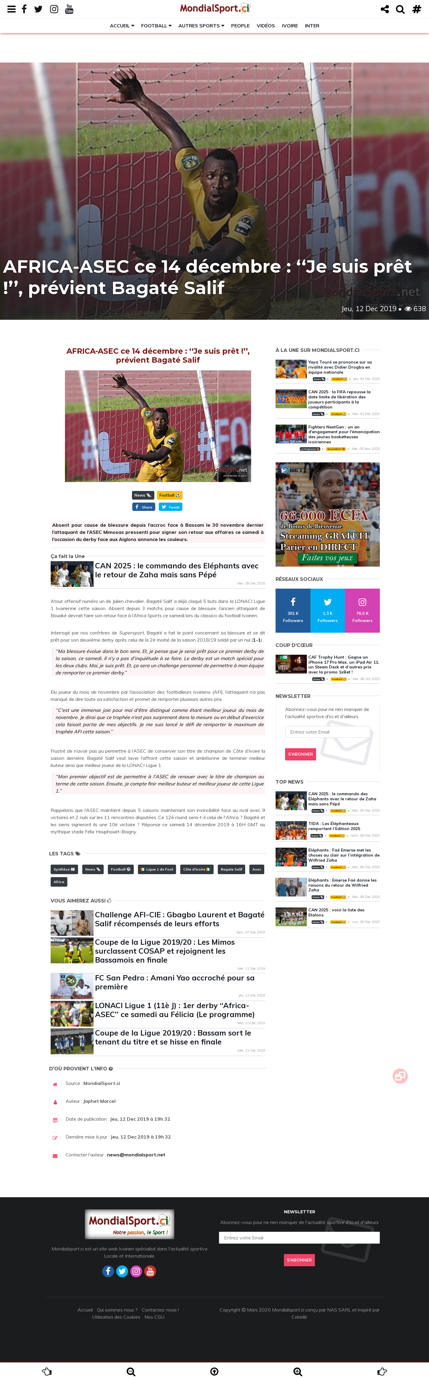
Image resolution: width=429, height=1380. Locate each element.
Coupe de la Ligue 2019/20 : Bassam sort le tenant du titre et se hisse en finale (173, 1037)
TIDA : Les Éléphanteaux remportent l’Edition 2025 (334, 826)
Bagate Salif (231, 869)
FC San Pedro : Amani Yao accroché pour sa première (175, 982)
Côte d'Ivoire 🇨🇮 (197, 869)
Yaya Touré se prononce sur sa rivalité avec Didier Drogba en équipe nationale (340, 367)
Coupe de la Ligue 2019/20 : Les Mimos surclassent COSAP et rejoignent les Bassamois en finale (165, 950)
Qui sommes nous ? (117, 1310)
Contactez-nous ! (160, 1310)
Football (154, 26)
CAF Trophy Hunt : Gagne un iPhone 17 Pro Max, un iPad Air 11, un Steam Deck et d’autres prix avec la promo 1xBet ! (343, 664)
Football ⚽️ (169, 495)
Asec (256, 869)
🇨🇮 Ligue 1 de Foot (157, 869)
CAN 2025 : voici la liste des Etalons (336, 912)
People (240, 26)
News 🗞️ (142, 495)
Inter (312, 26)
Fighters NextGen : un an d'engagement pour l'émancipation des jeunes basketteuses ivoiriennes (344, 434)
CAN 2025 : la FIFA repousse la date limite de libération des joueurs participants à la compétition (339, 399)
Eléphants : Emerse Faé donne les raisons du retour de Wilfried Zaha (342, 885)
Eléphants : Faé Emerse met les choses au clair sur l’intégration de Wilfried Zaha (344, 855)
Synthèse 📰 (64, 869)
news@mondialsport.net (136, 1155)
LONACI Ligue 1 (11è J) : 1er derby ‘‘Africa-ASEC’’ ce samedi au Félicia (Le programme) (175, 1010)
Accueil (120, 26)
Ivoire (290, 26)
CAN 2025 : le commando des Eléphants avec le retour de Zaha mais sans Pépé (177, 570)
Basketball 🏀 (336, 448)
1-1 (257, 640)
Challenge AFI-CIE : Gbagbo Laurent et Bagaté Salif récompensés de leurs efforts (180, 919)
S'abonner (300, 754)
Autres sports (199, 26)
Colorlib (299, 1317)
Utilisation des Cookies (116, 1317)
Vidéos (266, 26)
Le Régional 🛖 (310, 448)
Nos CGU (154, 1317)
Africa (59, 882)
